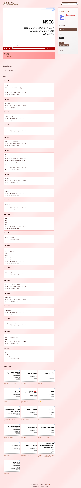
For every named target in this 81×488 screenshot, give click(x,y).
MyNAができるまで (8, 437)
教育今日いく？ (25, 437)
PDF (64, 29)
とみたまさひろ (8, 56)
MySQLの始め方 (25, 419)
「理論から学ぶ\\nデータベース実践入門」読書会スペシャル (46, 456)
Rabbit (48, 484)
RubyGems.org (71, 15)
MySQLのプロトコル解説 (10, 383)
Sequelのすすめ (42, 383)
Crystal (5, 401)
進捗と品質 (6, 473)
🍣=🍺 (39, 401)
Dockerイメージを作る (43, 437)
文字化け (40, 419)
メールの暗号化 (25, 383)
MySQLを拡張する (8, 455)
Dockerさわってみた (26, 455)
